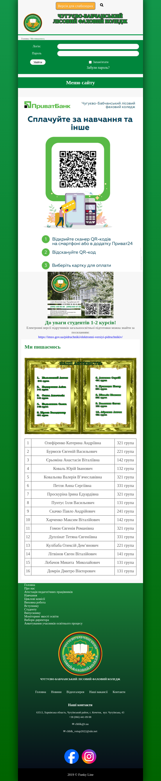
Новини (56, 692)
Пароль (37, 53)
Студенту (30, 609)
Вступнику (31, 606)
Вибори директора (36, 620)
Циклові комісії (34, 599)
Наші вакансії (98, 692)
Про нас (29, 588)
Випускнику (32, 613)
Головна (29, 585)
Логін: (37, 46)
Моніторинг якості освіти (41, 616)
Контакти (119, 692)
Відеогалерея (75, 692)
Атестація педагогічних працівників (48, 592)
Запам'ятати (100, 62)
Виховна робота (35, 602)
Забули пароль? (98, 67)
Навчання (30, 595)
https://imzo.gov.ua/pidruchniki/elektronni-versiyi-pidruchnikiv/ (80, 337)
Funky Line (86, 774)
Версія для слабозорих (75, 6)
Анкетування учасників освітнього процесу (53, 623)
